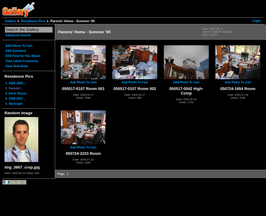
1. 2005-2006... (15, 83)
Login (257, 20)
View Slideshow (16, 66)
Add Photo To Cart (83, 82)
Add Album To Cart (18, 45)
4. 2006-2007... (15, 98)
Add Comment (15, 50)
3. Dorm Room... (16, 93)
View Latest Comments (21, 61)
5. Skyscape (13, 103)
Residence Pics (33, 21)
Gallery (10, 21)
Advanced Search (18, 35)
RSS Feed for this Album (22, 56)
